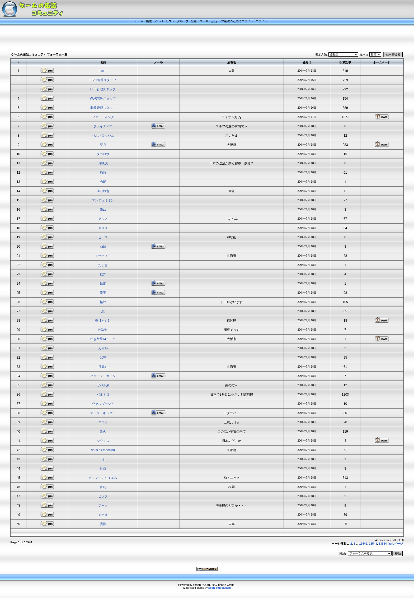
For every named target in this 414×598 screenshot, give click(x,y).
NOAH (102, 330)
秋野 (103, 274)
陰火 (103, 431)
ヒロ (103, 468)
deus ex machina (103, 450)
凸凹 (103, 246)
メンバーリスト (164, 21)
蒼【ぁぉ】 (103, 320)
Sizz (103, 209)
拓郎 (103, 302)
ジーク (103, 505)
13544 (383, 543)
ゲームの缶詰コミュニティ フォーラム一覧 (39, 54)
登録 (194, 21)
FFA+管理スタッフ (103, 80)
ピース (103, 237)
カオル (103, 348)
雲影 (103, 524)
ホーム (139, 21)
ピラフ (103, 496)
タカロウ (103, 154)
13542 (363, 543)
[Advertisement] (200, 39)
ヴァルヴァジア (103, 404)
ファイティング (103, 117)
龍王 (103, 293)
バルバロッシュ (103, 135)
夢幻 (103, 487)
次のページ (395, 543)
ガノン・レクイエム (103, 478)
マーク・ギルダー (103, 413)
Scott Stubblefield (219, 587)
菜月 (103, 145)
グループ (183, 21)
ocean (102, 71)
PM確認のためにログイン (236, 21)
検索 (149, 21)
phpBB (197, 584)
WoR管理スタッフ (103, 98)
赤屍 (103, 182)
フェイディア (102, 126)
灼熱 (103, 172)
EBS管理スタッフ (103, 89)
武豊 (103, 357)
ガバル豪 (103, 385)
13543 (373, 543)
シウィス (103, 441)
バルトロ (103, 394)
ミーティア (103, 256)
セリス (103, 228)
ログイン (261, 21)
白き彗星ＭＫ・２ (103, 339)
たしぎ (103, 265)
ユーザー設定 (208, 21)
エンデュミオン (103, 200)
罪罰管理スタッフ (103, 108)
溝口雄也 (103, 191)
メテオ (103, 515)
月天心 (103, 367)
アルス (103, 219)
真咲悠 (103, 163)
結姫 (103, 283)
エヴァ (103, 422)
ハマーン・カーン (103, 376)
